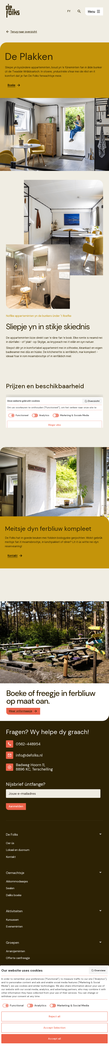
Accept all (54, 1038)
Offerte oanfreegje (18, 958)
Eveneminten (14, 927)
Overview (98, 970)
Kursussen (12, 920)
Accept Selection (54, 1027)
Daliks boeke (13, 895)
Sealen (10, 888)
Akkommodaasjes (17, 882)
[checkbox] (12, 1006)
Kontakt (11, 857)
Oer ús (10, 843)
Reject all (54, 1016)
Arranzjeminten (15, 951)
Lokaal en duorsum (17, 850)
